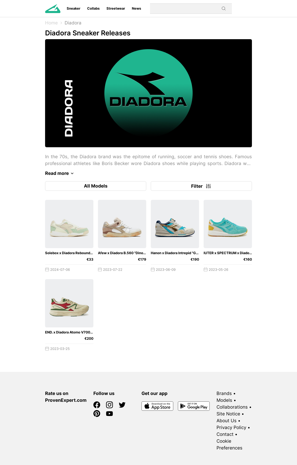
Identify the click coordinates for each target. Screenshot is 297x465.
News (136, 8)
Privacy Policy (231, 427)
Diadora (73, 23)
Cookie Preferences (229, 444)
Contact (225, 434)
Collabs (93, 8)
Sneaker (73, 8)
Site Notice (228, 414)
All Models (95, 186)
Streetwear (115, 8)
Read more (60, 173)
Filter (201, 186)
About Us (226, 420)
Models (224, 400)
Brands (224, 393)
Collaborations (232, 407)
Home (51, 23)
